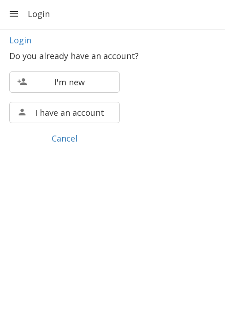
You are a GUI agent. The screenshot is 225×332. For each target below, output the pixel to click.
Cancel (64, 138)
